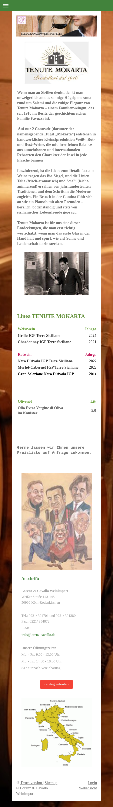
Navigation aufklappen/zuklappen (56, 5)
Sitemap (51, 783)
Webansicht (88, 788)
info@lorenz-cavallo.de (38, 635)
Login (92, 783)
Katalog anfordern (56, 684)
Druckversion (29, 783)
